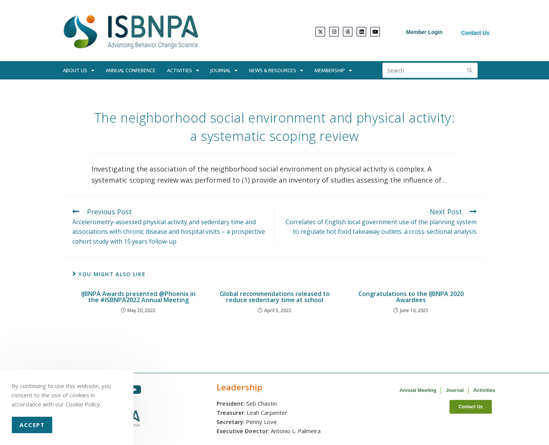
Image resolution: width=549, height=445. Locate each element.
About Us (78, 70)
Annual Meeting (418, 390)
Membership (333, 70)
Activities (183, 70)
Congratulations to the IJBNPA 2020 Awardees (411, 297)
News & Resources (276, 70)
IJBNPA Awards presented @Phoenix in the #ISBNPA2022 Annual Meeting (138, 297)
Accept (32, 425)
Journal (224, 70)
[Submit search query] (470, 70)
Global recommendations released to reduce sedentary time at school (275, 297)
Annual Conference (131, 70)
